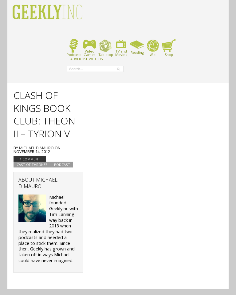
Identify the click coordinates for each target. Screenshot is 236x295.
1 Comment (30, 159)
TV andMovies (121, 48)
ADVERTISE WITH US (86, 59)
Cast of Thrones (32, 164)
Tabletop (105, 48)
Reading (137, 46)
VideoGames (89, 48)
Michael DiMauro (36, 148)
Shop (169, 48)
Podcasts (74, 48)
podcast (62, 164)
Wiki (153, 48)
